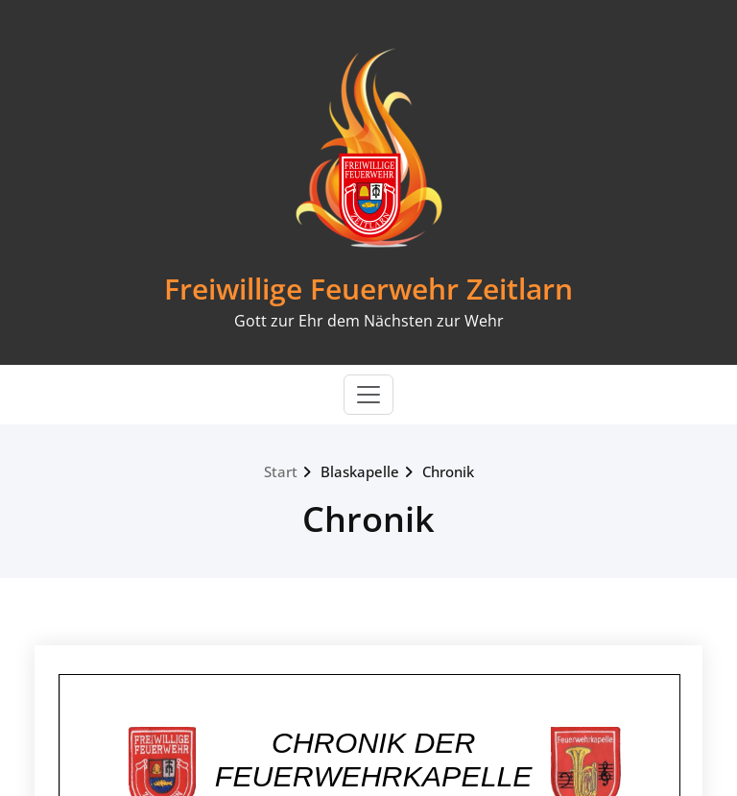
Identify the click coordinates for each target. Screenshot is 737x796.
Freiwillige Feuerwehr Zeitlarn (368, 288)
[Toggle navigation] (368, 394)
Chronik (448, 471)
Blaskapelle (360, 471)
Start (280, 471)
